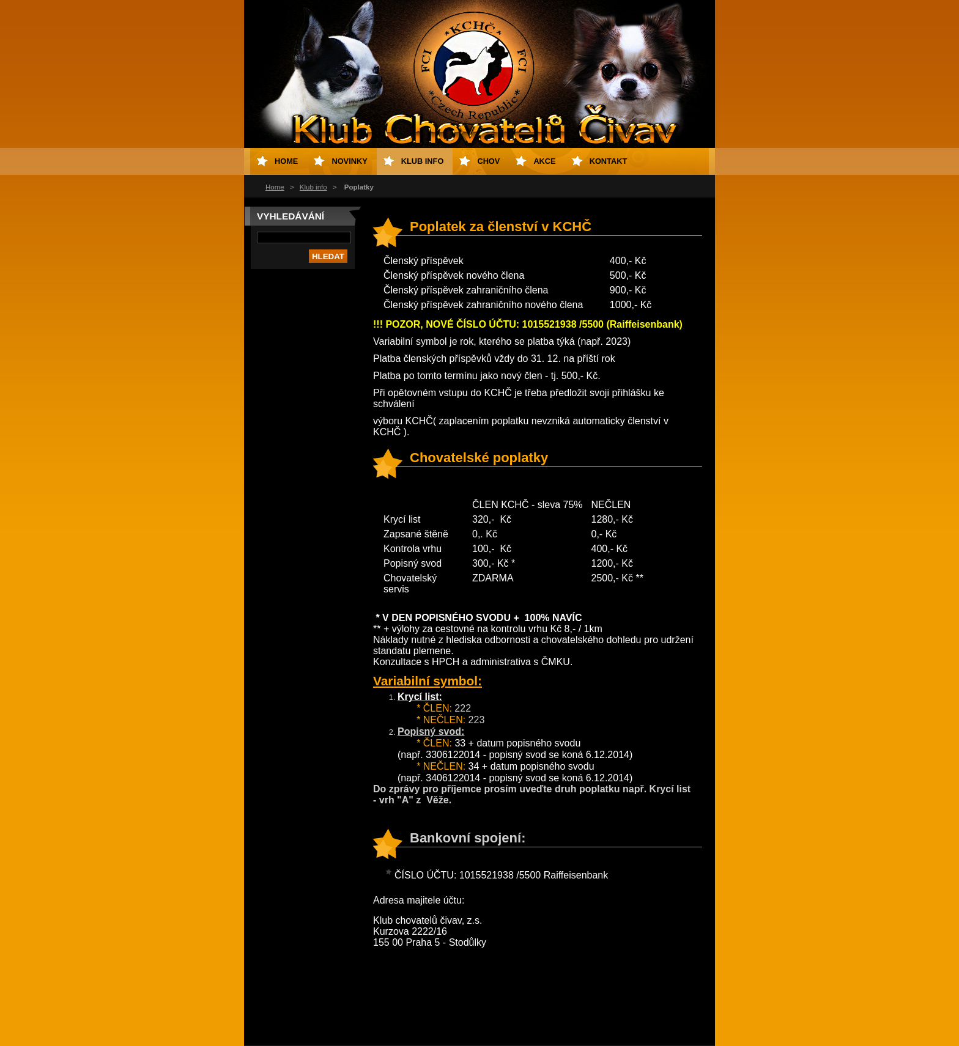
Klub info (313, 187)
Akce (544, 161)
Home (274, 187)
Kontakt (609, 161)
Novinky (349, 161)
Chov (488, 161)
